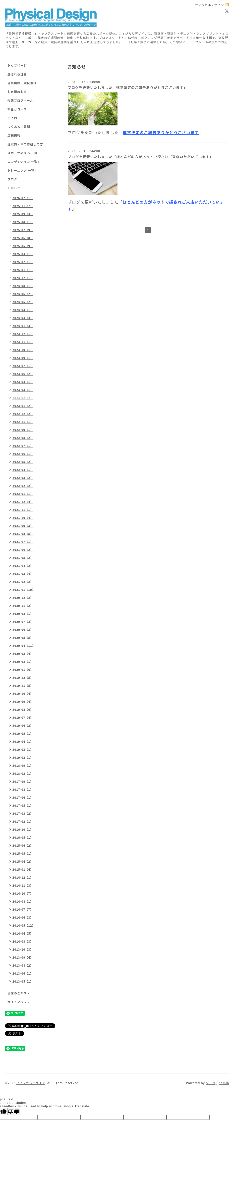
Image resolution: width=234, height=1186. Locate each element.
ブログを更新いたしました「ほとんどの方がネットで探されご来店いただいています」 (140, 156)
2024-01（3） (22, 326)
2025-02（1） (22, 262)
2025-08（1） (22, 222)
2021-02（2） (22, 582)
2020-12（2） (22, 598)
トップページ (17, 65)
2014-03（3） (22, 941)
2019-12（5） (22, 678)
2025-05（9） (22, 246)
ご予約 (12, 118)
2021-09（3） (22, 526)
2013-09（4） (22, 957)
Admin (224, 1083)
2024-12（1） (22, 278)
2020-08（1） (22, 614)
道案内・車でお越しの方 (25, 144)
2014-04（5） (22, 933)
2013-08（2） (22, 965)
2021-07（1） (22, 542)
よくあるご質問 (18, 126)
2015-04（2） (22, 861)
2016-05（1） (22, 837)
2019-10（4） (22, 694)
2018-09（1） (22, 766)
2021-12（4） (22, 502)
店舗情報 (13, 135)
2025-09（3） (22, 214)
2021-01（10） (23, 590)
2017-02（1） (22, 821)
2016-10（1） (22, 829)
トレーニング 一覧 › (21, 170)
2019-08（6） (22, 710)
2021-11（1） (22, 510)
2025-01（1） (22, 270)
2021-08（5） (22, 534)
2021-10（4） (22, 518)
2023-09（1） (22, 358)
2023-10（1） (22, 350)
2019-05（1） (22, 734)
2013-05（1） (22, 981)
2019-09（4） (22, 702)
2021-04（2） (22, 566)
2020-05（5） (22, 638)
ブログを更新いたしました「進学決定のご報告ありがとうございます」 (127, 87)
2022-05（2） (22, 462)
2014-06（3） (22, 917)
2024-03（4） (22, 318)
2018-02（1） (22, 774)
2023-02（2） (22, 398)
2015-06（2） (22, 845)
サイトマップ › (18, 1002)
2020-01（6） (22, 670)
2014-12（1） (22, 877)
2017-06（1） (22, 797)
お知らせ (13, 188)
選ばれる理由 (17, 74)
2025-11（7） (22, 206)
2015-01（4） (22, 869)
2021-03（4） (22, 574)
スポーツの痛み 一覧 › (23, 153)
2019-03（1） (22, 750)
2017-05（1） (22, 805)
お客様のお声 (17, 91)
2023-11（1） (22, 342)
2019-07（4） (22, 718)
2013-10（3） (22, 949)
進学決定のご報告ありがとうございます (161, 132)
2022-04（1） (22, 470)
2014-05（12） (23, 925)
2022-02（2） (22, 486)
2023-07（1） (22, 366)
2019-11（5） (22, 686)
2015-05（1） (22, 853)
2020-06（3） (22, 630)
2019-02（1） (22, 758)
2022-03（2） (22, 478)
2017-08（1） (22, 789)
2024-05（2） (22, 302)
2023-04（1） (22, 382)
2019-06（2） (22, 726)
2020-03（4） (22, 654)
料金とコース (17, 109)
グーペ (210, 1083)
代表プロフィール (20, 100)
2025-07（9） (22, 230)
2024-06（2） (22, 294)
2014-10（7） (22, 893)
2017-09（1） (22, 782)
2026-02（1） (22, 198)
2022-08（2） (22, 438)
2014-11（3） (22, 885)
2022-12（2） (22, 414)
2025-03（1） (22, 254)
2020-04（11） (23, 646)
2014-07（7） (22, 909)
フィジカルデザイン (30, 1083)
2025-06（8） (22, 238)
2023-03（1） (22, 390)
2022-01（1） (22, 494)
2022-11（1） (22, 422)
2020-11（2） (22, 606)
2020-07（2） (22, 622)
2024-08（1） (22, 286)
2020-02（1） (22, 662)
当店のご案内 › (18, 993)
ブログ (12, 179)
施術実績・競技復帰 (22, 83)
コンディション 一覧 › (23, 161)
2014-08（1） (22, 901)
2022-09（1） (22, 430)
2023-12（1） (22, 334)
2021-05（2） (22, 558)
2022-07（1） (22, 446)
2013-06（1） (22, 973)
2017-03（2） (22, 813)
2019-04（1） (22, 742)
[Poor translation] (13, 1111)
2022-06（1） (22, 454)
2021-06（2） (22, 550)
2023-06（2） (22, 374)
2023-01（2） (22, 406)
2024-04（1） (22, 310)
